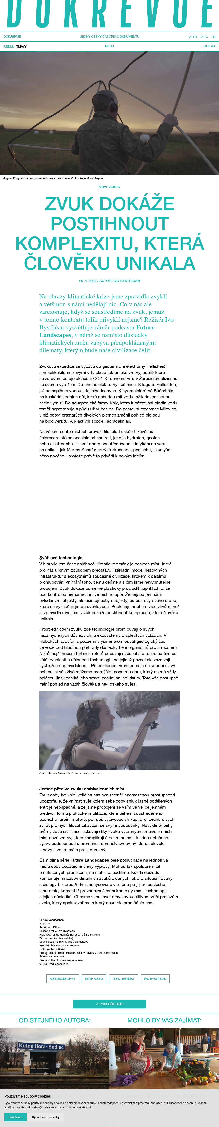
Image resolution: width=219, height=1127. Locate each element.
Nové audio (109, 187)
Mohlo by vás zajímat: (164, 1020)
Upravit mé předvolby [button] (45, 1117)
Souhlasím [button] (15, 1117)
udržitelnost (123, 978)
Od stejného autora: (55, 1020)
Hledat (210, 46)
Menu (109, 46)
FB (195, 36)
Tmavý (21, 46)
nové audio (94, 978)
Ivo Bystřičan (126, 281)
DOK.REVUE (12, 36)
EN (213, 36)
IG (206, 36)
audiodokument (62, 978)
